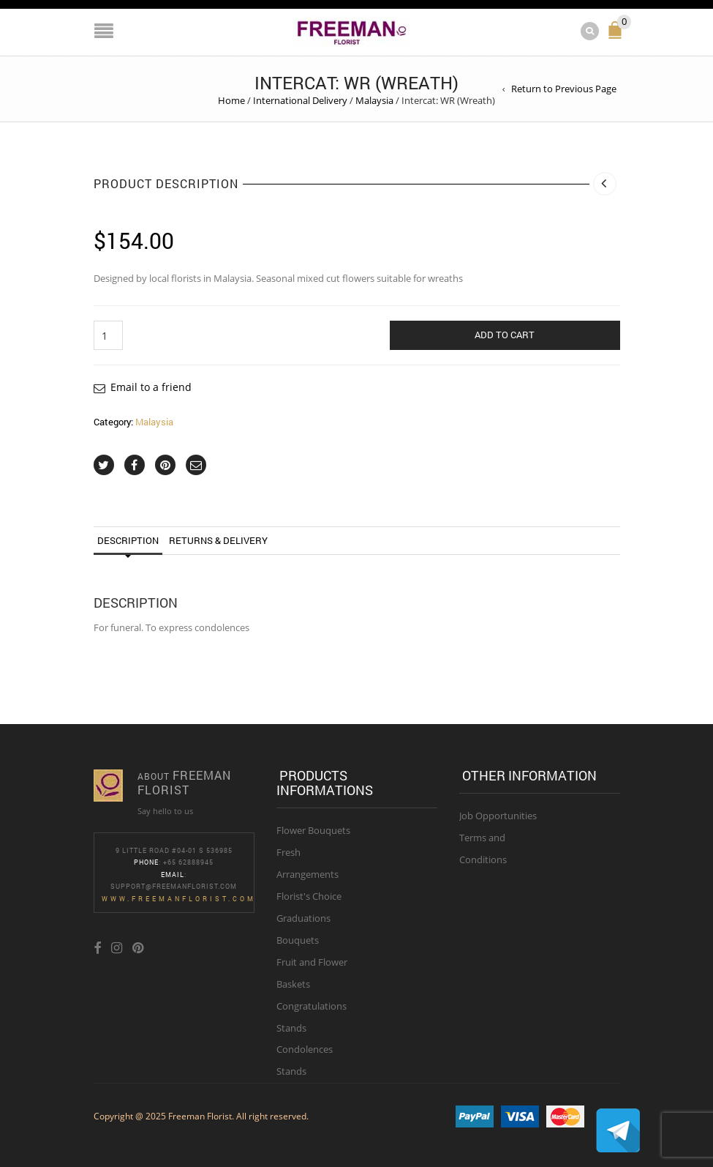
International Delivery (300, 100)
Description (128, 540)
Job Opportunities (498, 815)
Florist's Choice (309, 896)
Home (231, 100)
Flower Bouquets (313, 830)
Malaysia (374, 100)
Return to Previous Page (563, 88)
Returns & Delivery (218, 540)
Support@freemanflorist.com (173, 886)
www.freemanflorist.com (179, 899)
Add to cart (505, 334)
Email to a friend (151, 387)
